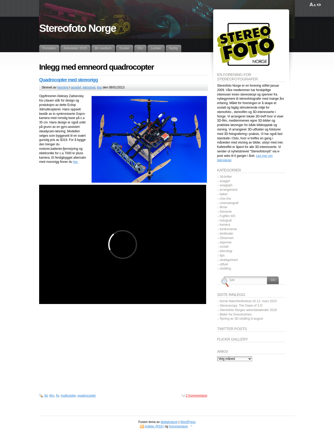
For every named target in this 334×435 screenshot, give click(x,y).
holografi (226, 220)
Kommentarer (178, 426)
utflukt (224, 264)
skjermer (226, 242)
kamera (225, 225)
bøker (224, 194)
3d (45, 395)
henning (63, 87)
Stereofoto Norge (77, 28)
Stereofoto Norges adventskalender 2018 (248, 310)
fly (57, 395)
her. (75, 162)
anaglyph (226, 185)
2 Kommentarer (196, 395)
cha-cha (225, 198)
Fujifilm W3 (227, 216)
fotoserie (226, 211)
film (51, 395)
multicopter (68, 395)
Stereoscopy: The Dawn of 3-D (241, 305)
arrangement (228, 190)
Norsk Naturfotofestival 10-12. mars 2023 (248, 301)
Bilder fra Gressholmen (236, 314)
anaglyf (76, 87)
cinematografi (229, 203)
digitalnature (169, 422)
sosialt (224, 246)
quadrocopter (86, 395)
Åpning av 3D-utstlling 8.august (241, 318)
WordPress (188, 422)
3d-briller (226, 176)
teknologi (89, 87)
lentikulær (226, 233)
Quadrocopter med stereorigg (68, 79)
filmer (223, 207)
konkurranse (228, 229)
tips (99, 87)
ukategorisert (229, 260)
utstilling (225, 268)
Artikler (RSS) (154, 426)
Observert (227, 238)
